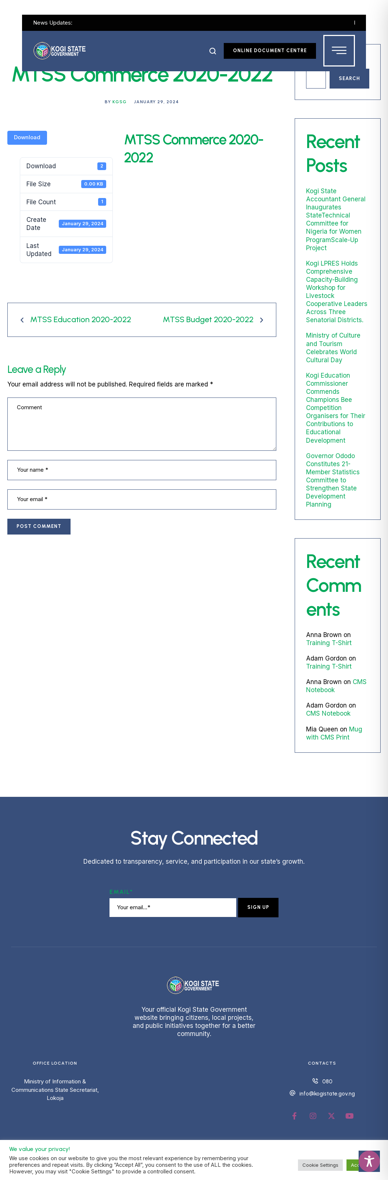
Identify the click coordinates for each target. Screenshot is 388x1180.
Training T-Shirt (329, 643)
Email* (121, 891)
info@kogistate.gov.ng (327, 1093)
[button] (212, 51)
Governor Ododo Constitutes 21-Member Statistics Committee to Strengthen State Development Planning (333, 480)
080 (327, 1081)
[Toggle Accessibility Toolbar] (369, 1161)
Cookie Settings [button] (320, 1165)
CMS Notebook (328, 713)
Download (27, 137)
